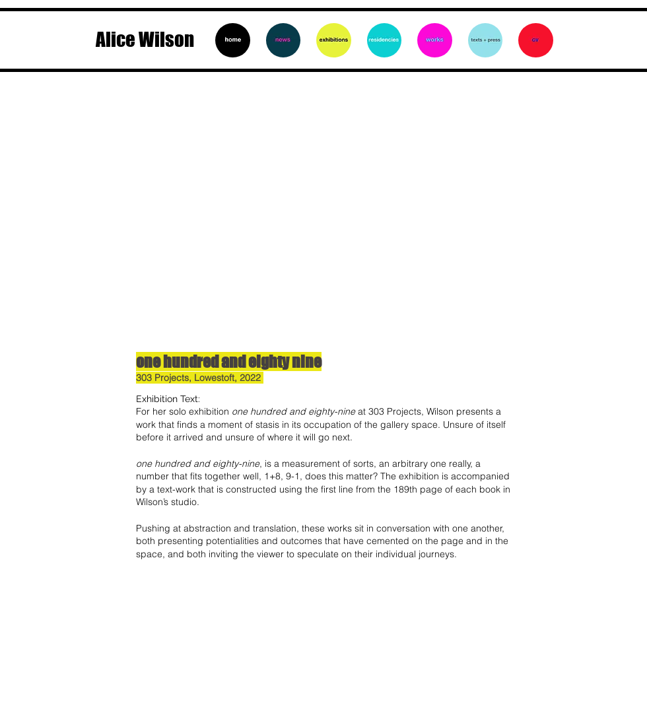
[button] (323, 214)
